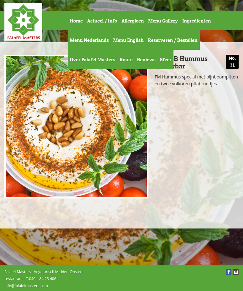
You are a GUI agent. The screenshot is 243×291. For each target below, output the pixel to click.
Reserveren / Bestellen (173, 40)
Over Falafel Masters (92, 59)
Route (126, 59)
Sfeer (165, 59)
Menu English (128, 40)
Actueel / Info (102, 21)
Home (76, 21)
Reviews (146, 59)
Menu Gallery (163, 21)
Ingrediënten (196, 21)
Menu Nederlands (89, 40)
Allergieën (133, 21)
